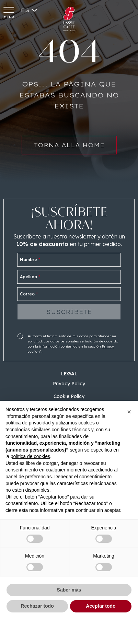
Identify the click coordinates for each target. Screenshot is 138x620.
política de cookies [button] (30, 456)
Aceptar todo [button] (100, 606)
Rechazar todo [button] (37, 606)
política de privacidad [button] (28, 422)
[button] (129, 411)
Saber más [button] (69, 590)
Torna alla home (69, 148)
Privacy (108, 346)
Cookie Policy (69, 396)
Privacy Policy (69, 384)
